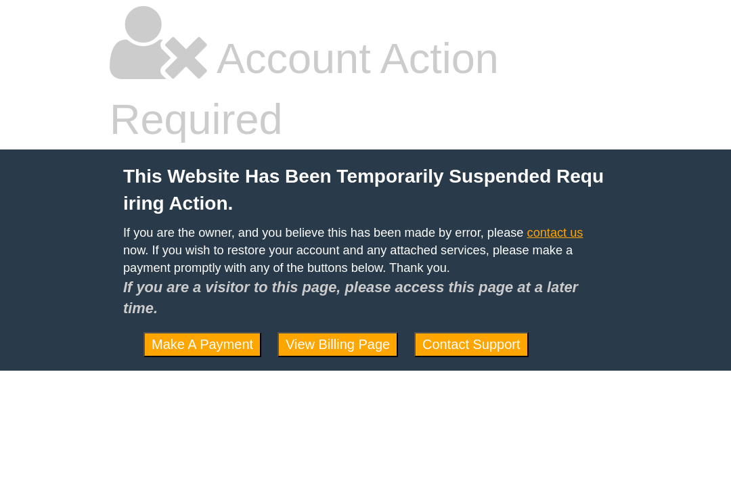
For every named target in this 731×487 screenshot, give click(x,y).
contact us (555, 232)
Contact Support (471, 344)
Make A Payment (202, 344)
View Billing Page (338, 344)
